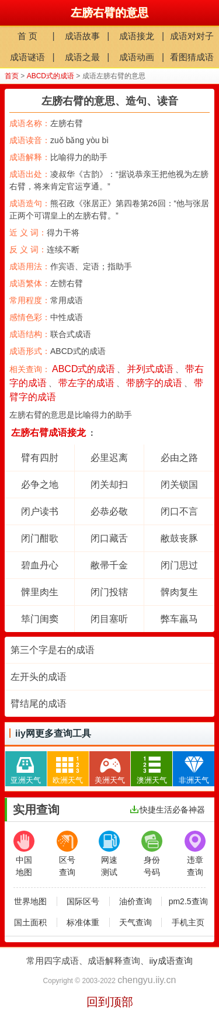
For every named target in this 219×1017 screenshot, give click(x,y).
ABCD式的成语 (50, 76)
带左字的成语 (86, 383)
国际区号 (83, 901)
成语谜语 (27, 57)
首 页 (27, 36)
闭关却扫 (109, 485)
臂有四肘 (39, 458)
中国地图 (23, 854)
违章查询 (195, 854)
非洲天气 (194, 768)
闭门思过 (179, 565)
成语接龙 (136, 36)
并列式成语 (150, 369)
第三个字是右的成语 (53, 650)
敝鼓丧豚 (179, 538)
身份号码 (151, 854)
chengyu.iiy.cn (146, 980)
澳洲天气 (152, 768)
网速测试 (109, 854)
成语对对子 (192, 36)
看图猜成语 (192, 57)
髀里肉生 (39, 592)
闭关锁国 (179, 485)
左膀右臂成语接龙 (48, 433)
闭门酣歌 (39, 538)
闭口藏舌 (109, 538)
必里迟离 (109, 458)
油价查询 (135, 901)
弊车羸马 (179, 619)
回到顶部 (109, 1001)
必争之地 (39, 485)
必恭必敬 (109, 511)
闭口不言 (179, 511)
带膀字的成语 (154, 383)
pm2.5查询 (188, 901)
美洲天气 (110, 768)
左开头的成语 (39, 677)
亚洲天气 (26, 768)
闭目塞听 (109, 619)
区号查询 (67, 854)
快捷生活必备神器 (167, 809)
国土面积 (30, 922)
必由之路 (179, 458)
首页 (12, 76)
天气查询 (135, 922)
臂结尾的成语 (39, 704)
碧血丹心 (39, 565)
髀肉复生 (179, 592)
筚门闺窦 (39, 619)
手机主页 (188, 922)
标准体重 (83, 922)
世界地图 (30, 901)
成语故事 (82, 36)
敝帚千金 (109, 565)
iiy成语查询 (170, 961)
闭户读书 (39, 511)
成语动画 (136, 57)
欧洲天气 (68, 768)
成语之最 (82, 57)
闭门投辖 (109, 592)
